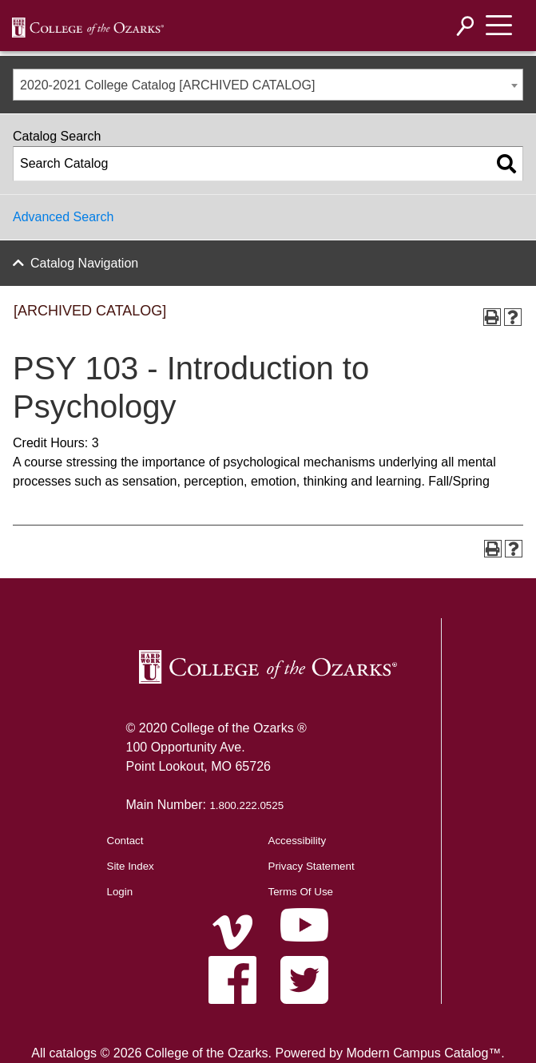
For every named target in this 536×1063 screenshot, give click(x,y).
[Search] (466, 26)
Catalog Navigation (84, 263)
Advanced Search (63, 217)
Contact (125, 841)
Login (120, 892)
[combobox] (268, 85)
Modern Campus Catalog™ (423, 1053)
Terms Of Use (300, 892)
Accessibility (297, 841)
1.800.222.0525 (246, 805)
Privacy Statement (311, 866)
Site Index (130, 866)
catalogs (73, 1053)
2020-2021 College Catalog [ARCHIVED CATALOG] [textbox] (167, 85)
